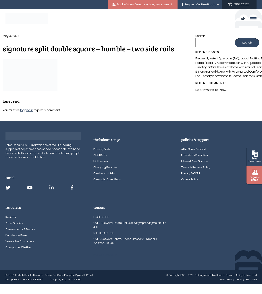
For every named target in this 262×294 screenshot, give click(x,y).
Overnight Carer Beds (107, 179)
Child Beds (100, 155)
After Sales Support (193, 149)
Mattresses (100, 161)
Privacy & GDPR (190, 173)
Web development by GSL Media (238, 279)
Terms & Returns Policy (195, 167)
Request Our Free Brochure (202, 4)
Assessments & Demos (20, 229)
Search (200, 36)
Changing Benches (105, 167)
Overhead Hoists (104, 173)
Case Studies (14, 223)
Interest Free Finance (194, 161)
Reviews (10, 217)
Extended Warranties (194, 155)
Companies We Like (18, 247)
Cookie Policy (189, 179)
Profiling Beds (101, 149)
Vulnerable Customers (19, 241)
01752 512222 (241, 4)
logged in (26, 110)
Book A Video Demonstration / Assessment (144, 4)
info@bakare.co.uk (105, 255)
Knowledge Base (16, 235)
